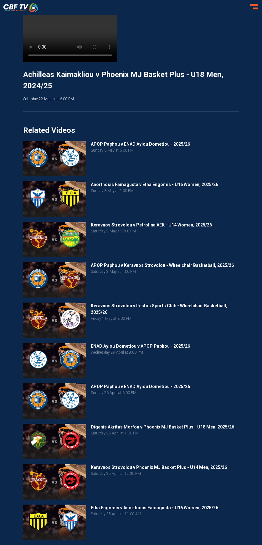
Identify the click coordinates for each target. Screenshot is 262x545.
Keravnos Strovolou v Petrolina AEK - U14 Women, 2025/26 (151, 224)
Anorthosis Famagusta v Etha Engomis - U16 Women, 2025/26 (154, 184)
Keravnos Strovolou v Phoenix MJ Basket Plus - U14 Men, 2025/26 (159, 467)
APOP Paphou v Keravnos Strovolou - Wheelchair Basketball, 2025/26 (162, 265)
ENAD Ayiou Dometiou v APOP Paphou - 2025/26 (140, 346)
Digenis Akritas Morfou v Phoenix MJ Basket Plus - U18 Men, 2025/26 (162, 426)
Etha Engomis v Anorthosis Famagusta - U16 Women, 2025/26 (154, 507)
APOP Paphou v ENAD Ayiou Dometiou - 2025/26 (140, 144)
